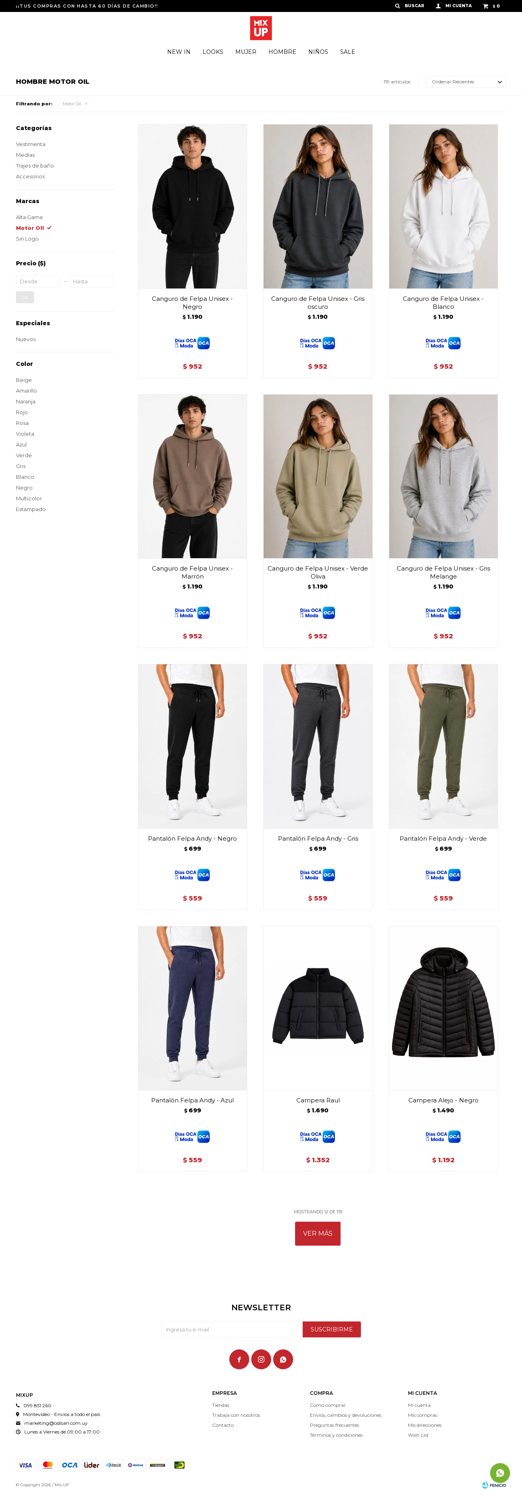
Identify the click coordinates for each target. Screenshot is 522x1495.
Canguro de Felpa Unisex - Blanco (443, 302)
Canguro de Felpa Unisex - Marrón (192, 572)
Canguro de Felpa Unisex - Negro (192, 302)
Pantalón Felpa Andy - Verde (443, 838)
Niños (318, 51)
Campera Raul (318, 1100)
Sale (347, 51)
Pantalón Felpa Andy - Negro (192, 838)
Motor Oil (72, 104)
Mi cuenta (419, 1405)
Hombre (282, 51)
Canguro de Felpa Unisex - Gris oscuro (317, 302)
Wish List (418, 1435)
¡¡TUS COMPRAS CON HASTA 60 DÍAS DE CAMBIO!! (87, 6)
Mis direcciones (424, 1425)
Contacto (223, 1425)
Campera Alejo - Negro (443, 1100)
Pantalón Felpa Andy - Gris (318, 838)
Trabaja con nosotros (236, 1415)
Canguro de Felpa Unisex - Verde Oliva (318, 572)
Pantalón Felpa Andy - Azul (192, 1100)
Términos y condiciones (336, 1435)
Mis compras (422, 1415)
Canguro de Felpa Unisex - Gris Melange (443, 572)
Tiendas (220, 1405)
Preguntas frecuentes (334, 1425)
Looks (213, 51)
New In (179, 51)
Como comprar (328, 1405)
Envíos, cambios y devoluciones (345, 1415)
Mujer (245, 51)
